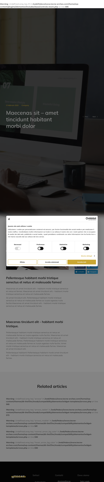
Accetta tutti (81, 262)
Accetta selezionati (52, 262)
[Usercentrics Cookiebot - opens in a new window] (87, 218)
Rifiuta (22, 262)
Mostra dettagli (86, 256)
